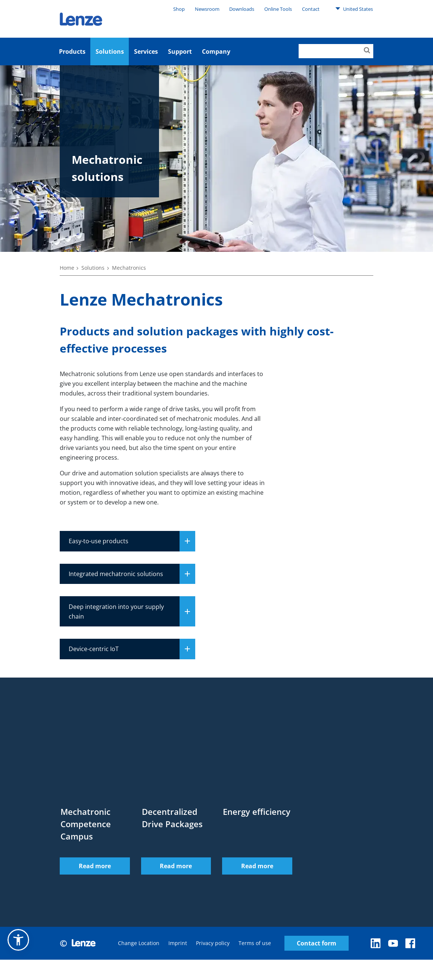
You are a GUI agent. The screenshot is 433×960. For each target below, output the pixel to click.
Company (216, 51)
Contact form (316, 943)
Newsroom (207, 9)
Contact (311, 9)
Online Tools (278, 9)
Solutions (110, 51)
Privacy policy (213, 943)
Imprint (177, 943)
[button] (18, 940)
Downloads (241, 9)
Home (67, 267)
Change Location (138, 943)
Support (180, 51)
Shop (179, 9)
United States (354, 8)
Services (146, 51)
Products (72, 51)
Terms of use (255, 943)
